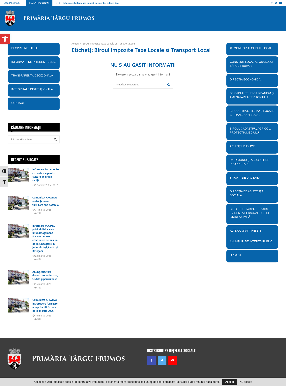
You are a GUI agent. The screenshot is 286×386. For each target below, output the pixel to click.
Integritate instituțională (33, 91)
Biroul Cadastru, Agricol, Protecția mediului (252, 132)
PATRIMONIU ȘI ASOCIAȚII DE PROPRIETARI (252, 163)
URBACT (235, 255)
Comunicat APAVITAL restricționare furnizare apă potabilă (45, 201)
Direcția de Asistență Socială (252, 195)
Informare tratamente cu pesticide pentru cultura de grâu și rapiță (45, 175)
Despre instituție (33, 49)
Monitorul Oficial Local (253, 48)
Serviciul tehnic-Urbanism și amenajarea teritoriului (252, 97)
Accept (229, 381)
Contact (33, 104)
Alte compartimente (252, 232)
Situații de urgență (252, 179)
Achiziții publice (252, 148)
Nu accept (246, 381)
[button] (5, 39)
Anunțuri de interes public (251, 241)
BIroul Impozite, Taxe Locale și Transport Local (252, 114)
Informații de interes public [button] (33, 63)
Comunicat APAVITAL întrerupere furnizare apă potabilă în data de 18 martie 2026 (45, 305)
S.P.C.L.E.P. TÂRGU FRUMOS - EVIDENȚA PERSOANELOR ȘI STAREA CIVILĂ (251, 214)
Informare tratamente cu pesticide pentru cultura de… (91, 3)
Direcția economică (252, 81)
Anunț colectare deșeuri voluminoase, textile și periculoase (45, 275)
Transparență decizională (33, 77)
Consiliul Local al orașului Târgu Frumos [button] (252, 65)
